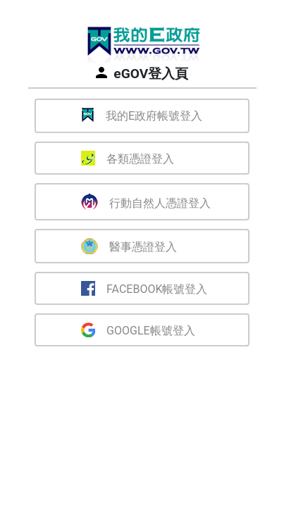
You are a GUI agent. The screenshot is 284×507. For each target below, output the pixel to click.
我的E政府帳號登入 (141, 115)
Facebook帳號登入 (144, 288)
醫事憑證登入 (129, 246)
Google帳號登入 (138, 330)
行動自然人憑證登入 (146, 202)
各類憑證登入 (127, 158)
